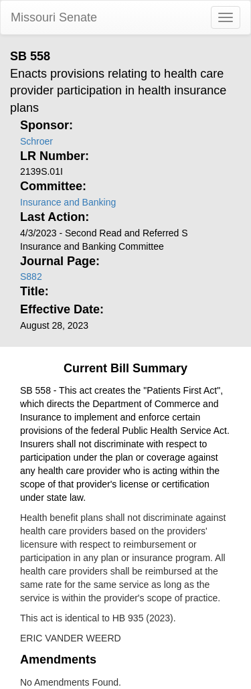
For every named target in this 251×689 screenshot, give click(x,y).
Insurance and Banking (68, 202)
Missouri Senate (54, 17)
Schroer (36, 141)
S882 (31, 276)
